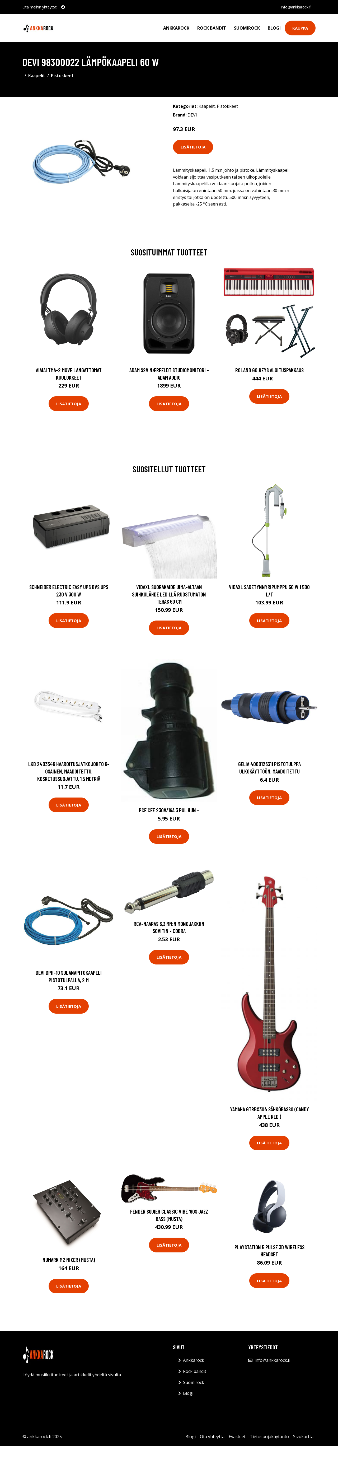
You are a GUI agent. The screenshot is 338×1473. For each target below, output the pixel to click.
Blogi (274, 28)
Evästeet (237, 1436)
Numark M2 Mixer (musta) (69, 1259)
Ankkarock (176, 28)
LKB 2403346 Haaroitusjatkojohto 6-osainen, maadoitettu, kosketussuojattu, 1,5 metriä (68, 771)
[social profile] (63, 7)
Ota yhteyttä (212, 1436)
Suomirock (247, 28)
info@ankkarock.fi (296, 7)
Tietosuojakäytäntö (269, 1436)
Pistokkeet (62, 75)
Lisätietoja (193, 147)
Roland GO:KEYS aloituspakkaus (269, 370)
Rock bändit (211, 28)
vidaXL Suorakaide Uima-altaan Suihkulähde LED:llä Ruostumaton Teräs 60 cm (169, 594)
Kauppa (300, 28)
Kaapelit (36, 75)
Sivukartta (303, 1436)
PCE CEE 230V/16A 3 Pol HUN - (169, 810)
